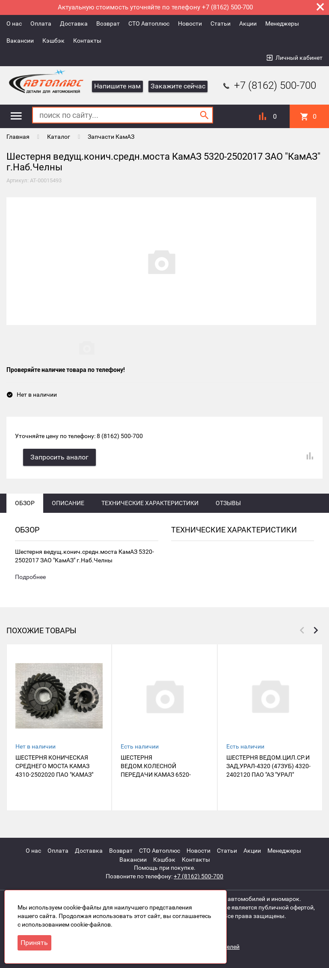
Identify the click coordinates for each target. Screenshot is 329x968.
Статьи (220, 23)
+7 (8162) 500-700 (268, 85)
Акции (248, 23)
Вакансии (20, 40)
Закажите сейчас (178, 86)
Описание (68, 503)
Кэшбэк (53, 40)
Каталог (58, 136)
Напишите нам (117, 86)
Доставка (74, 23)
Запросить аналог (60, 457)
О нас (14, 23)
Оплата (40, 23)
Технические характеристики (150, 503)
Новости (190, 23)
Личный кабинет (299, 57)
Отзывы (228, 503)
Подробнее (30, 577)
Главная (18, 136)
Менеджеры (282, 23)
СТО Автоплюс (148, 23)
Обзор (25, 503)
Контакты (87, 40)
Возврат (108, 23)
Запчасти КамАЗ (111, 136)
